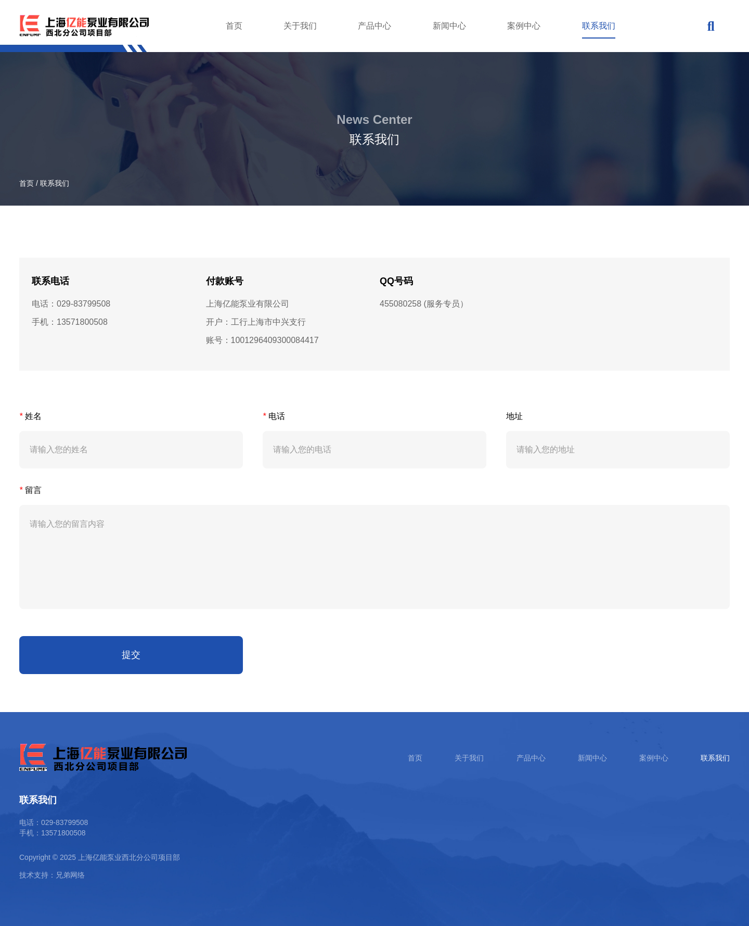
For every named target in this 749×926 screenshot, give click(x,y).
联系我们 (598, 25)
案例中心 (523, 25)
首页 (234, 25)
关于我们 (300, 25)
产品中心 (374, 25)
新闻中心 (449, 25)
